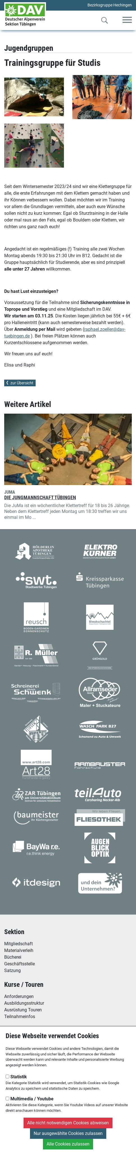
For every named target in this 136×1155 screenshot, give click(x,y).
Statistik (16, 1076)
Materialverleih (18, 950)
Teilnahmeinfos (19, 1016)
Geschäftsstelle (19, 963)
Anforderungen (19, 996)
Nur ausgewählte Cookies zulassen (68, 1133)
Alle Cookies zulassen (68, 1144)
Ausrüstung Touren (23, 1009)
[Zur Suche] (104, 21)
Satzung (12, 970)
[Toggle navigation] (127, 20)
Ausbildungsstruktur (24, 1003)
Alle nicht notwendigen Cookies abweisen (68, 1122)
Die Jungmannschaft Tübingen (40, 497)
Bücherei (12, 957)
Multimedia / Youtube (30, 1098)
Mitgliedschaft (18, 943)
